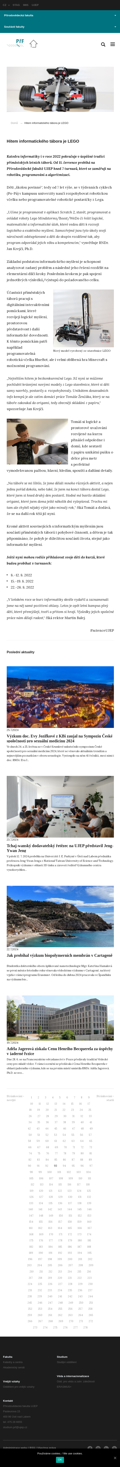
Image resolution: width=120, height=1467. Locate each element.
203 (29, 1265)
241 (60, 1296)
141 (40, 1209)
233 (50, 1290)
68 (47, 1147)
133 (31, 1203)
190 (41, 1253)
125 (89, 1191)
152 (80, 1215)
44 (46, 1128)
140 (31, 1209)
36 (47, 1122)
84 (47, 1159)
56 (81, 1135)
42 (29, 1128)
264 (80, 1315)
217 (31, 1278)
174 (89, 1234)
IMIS (26, 5)
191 (50, 1253)
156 (50, 1221)
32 (81, 1116)
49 (91, 1128)
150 (61, 1215)
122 (60, 1191)
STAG (16, 5)
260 (40, 1315)
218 (40, 1278)
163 (50, 1228)
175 (31, 1240)
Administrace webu (15, 1447)
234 (60, 1290)
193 (70, 1253)
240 (50, 1296)
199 (60, 1259)
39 (73, 1122)
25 (89, 1110)
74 (30, 1153)
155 (41, 1221)
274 (45, 1327)
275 (55, 1327)
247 (50, 1302)
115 (60, 1184)
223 (89, 1278)
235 (70, 1290)
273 (35, 1327)
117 (78, 1184)
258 (90, 1309)
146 (89, 1209)
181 (89, 1240)
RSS (32, 1447)
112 (32, 1184)
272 (91, 1321)
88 (81, 1159)
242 (70, 1296)
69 (56, 1147)
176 (41, 1240)
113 (41, 1184)
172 (70, 1234)
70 (65, 1147)
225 (40, 1284)
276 (65, 1327)
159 (79, 1221)
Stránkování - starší (105, 1098)
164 (60, 1228)
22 (64, 1110)
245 (30, 1302)
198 (50, 1259)
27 (38, 1116)
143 (60, 1209)
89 (90, 1159)
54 (64, 1135)
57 (90, 1135)
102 (69, 1172)
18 (30, 1110)
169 (41, 1234)
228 (70, 1284)
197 (40, 1259)
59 (38, 1141)
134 (41, 1203)
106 (41, 1178)
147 (31, 1215)
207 (70, 1265)
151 (70, 1215)
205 (50, 1265)
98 (31, 1172)
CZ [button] (6, 5)
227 (60, 1284)
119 (31, 1191)
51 (38, 1135)
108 (61, 1178)
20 (47, 1110)
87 (73, 1159)
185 (60, 1247)
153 (89, 1215)
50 (30, 1135)
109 (71, 1178)
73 (90, 1147)
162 (40, 1228)
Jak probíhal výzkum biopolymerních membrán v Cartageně (59, 955)
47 (73, 1128)
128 (51, 1197)
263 (70, 1315)
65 (90, 1141)
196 (30, 1259)
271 (81, 1321)
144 (70, 1209)
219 (50, 1278)
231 (30, 1290)
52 (47, 1135)
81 (90, 1153)
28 (47, 1116)
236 (80, 1290)
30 (64, 1116)
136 (60, 1203)
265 (91, 1315)
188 (89, 1247)
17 (89, 1103)
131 (79, 1197)
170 (51, 1234)
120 (41, 1191)
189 (31, 1253)
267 (40, 1321)
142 (50, 1209)
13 (56, 1103)
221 (70, 1278)
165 (70, 1228)
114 (51, 1184)
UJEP (35, 5)
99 (40, 1172)
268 (50, 1321)
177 (51, 1240)
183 (41, 1247)
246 (40, 1302)
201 (80, 1259)
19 (38, 1110)
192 (60, 1253)
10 (31, 1103)
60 (47, 1141)
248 (60, 1302)
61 (55, 1141)
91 (38, 1166)
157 (60, 1221)
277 (75, 1327)
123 (70, 1191)
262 (60, 1315)
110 (80, 1178)
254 (50, 1309)
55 (73, 1135)
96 (82, 1166)
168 (31, 1234)
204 (39, 1265)
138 (79, 1203)
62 (64, 1141)
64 (82, 1141)
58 (29, 1141)
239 (39, 1296)
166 (80, 1228)
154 (31, 1221)
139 (89, 1203)
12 (47, 1103)
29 (56, 1116)
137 (70, 1203)
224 (30, 1284)
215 (79, 1271)
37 (56, 1122)
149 (51, 1215)
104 (88, 1172)
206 (60, 1265)
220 (60, 1278)
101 (59, 1172)
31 (73, 1116)
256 (70, 1309)
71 (74, 1147)
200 (70, 1259)
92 (46, 1166)
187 (79, 1247)
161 (31, 1228)
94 (64, 1166)
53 (55, 1135)
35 (38, 1122)
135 (51, 1203)
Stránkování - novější (15, 1098)
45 (55, 1128)
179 (70, 1240)
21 (55, 1110)
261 (50, 1315)
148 (41, 1215)
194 (80, 1253)
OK (60, 1459)
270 (71, 1321)
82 (30, 1159)
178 (60, 1240)
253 (40, 1309)
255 (60, 1309)
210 (32, 1271)
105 (31, 1178)
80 (82, 1153)
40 (82, 1122)
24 (81, 1110)
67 (38, 1147)
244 (90, 1296)
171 (60, 1234)
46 (64, 1128)
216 (89, 1271)
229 (80, 1284)
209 (91, 1265)
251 (91, 1302)
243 (80, 1296)
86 (64, 1159)
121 (50, 1191)
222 (79, 1278)
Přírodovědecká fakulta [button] (60, 15)
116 (69, 1184)
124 (79, 1191)
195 (90, 1253)
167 (90, 1228)
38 (64, 1122)
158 (70, 1221)
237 (90, 1290)
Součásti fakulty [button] (60, 26)
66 (30, 1147)
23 (72, 1110)
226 (50, 1284)
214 (70, 1271)
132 (89, 1197)
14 (64, 1103)
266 (30, 1321)
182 (31, 1247)
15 (72, 1103)
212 (50, 1271)
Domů (14, 123)
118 (88, 1184)
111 (89, 1178)
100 (49, 1172)
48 (82, 1128)
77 (56, 1153)
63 (73, 1141)
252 (30, 1309)
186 (70, 1247)
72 (82, 1147)
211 (41, 1271)
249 (70, 1302)
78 (64, 1153)
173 (79, 1234)
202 (90, 1259)
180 (80, 1240)
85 (55, 1159)
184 (50, 1247)
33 (90, 1116)
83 (38, 1159)
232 (40, 1290)
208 (80, 1265)
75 (38, 1153)
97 (90, 1166)
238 (30, 1296)
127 (41, 1197)
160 (89, 1221)
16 (80, 1103)
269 (60, 1321)
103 (79, 1172)
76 (47, 1153)
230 (90, 1284)
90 (29, 1166)
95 (73, 1166)
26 (30, 1116)
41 (90, 1122)
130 (70, 1197)
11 (40, 1103)
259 (30, 1315)
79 (73, 1153)
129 (60, 1197)
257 (80, 1309)
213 (60, 1271)
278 (85, 1327)
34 (30, 1122)
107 (51, 1178)
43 (38, 1128)
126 (32, 1197)
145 (80, 1209)
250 (81, 1302)
